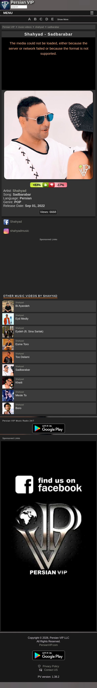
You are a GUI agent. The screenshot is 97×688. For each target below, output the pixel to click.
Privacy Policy (51, 666)
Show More (62, 19)
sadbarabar (53, 27)
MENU (8, 13)
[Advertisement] (48, 267)
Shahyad (19, 190)
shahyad (39, 27)
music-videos (25, 27)
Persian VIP (8, 27)
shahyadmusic (19, 230)
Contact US (51, 670)
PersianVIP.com (48, 645)
